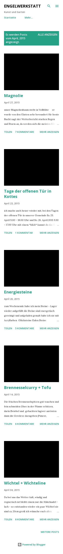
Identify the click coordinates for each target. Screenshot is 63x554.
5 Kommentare (24, 328)
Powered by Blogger (32, 544)
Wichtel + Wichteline (25, 483)
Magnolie (13, 95)
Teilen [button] (8, 131)
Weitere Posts (50, 532)
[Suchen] (49, 6)
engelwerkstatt (22, 6)
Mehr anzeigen (49, 131)
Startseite (10, 17)
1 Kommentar (24, 232)
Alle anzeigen (47, 34)
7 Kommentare (24, 131)
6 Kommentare (24, 423)
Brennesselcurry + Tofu (27, 387)
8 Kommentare (24, 519)
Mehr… (29, 17)
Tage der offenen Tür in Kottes (27, 193)
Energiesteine (18, 292)
